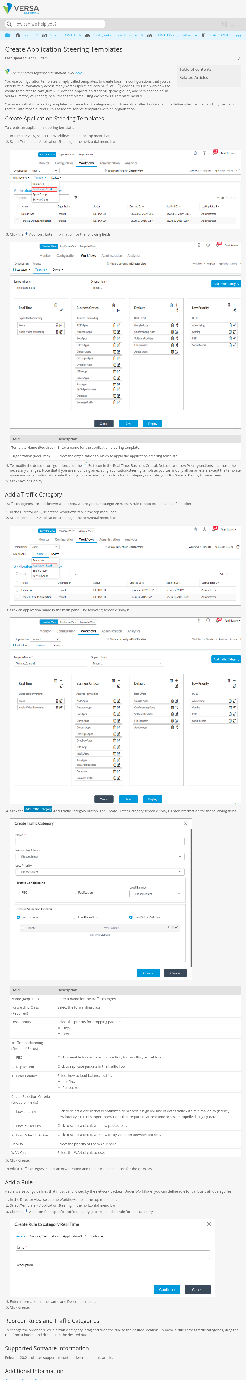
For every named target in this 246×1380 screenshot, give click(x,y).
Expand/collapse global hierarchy (10, 35)
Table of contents (196, 69)
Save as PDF (238, 59)
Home (24, 35)
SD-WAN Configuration (169, 35)
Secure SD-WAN (59, 35)
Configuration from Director (111, 35)
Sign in (234, 26)
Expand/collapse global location (238, 34)
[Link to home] (21, 13)
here (78, 73)
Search (9, 24)
